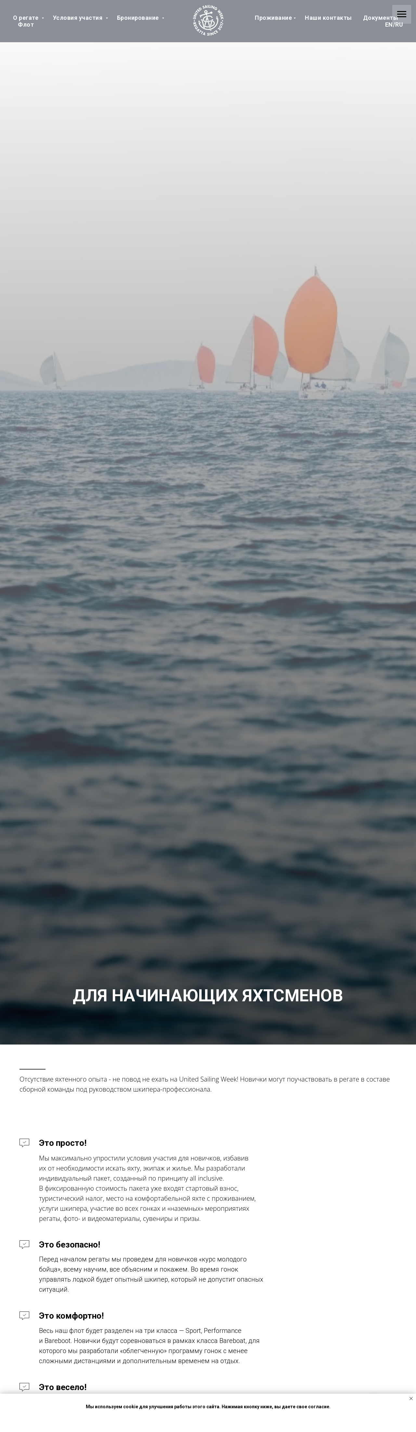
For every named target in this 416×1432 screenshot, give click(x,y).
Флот (26, 24)
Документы (380, 17)
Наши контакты (328, 17)
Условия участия (78, 17)
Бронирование (139, 17)
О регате (26, 17)
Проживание (273, 17)
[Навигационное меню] (401, 14)
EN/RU (394, 24)
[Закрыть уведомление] (411, 1398)
